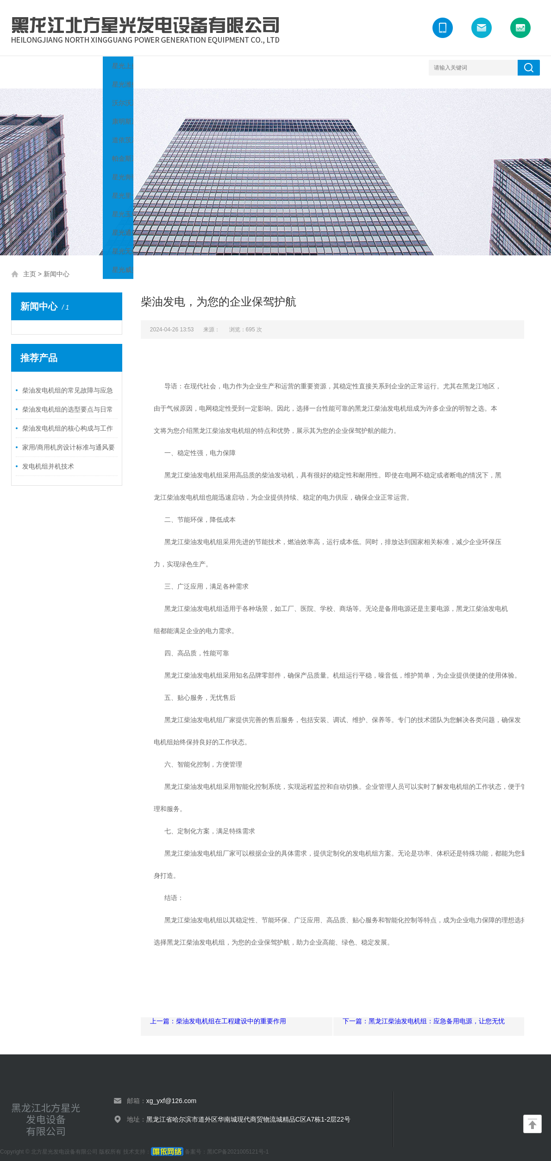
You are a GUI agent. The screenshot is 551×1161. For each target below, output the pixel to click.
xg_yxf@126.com (171, 1091)
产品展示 (115, 67)
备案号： (179, 1142)
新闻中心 (157, 67)
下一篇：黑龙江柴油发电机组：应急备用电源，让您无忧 (424, 1011)
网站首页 (32, 67)
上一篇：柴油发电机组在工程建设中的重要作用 (218, 1011)
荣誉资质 (240, 67)
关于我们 (74, 67)
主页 (29, 264)
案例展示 (199, 67)
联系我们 (282, 67)
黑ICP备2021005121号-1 (238, 1142)
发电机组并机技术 (48, 457)
